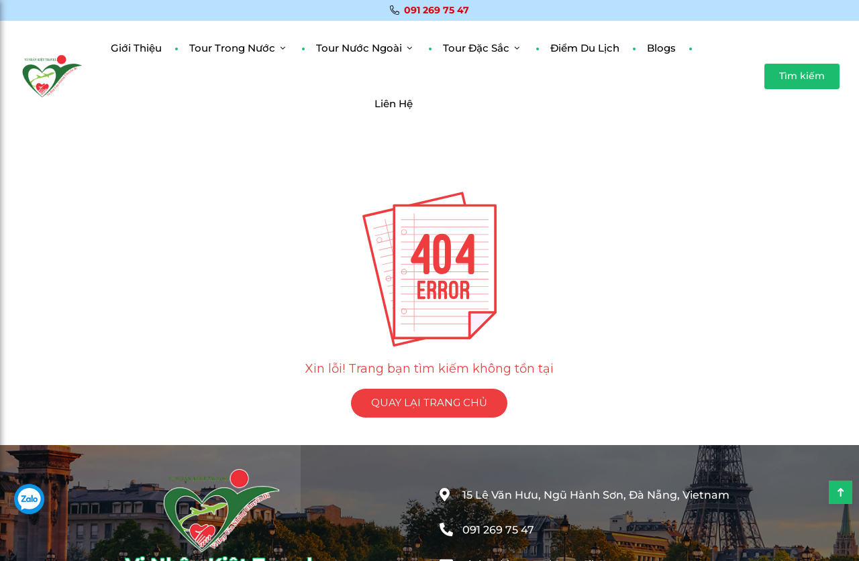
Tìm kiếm (802, 76)
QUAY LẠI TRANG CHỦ (429, 402)
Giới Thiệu (136, 48)
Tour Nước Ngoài (359, 48)
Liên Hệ (393, 103)
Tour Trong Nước (232, 48)
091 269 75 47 (429, 10)
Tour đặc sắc (476, 48)
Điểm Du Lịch (584, 48)
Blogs (661, 48)
